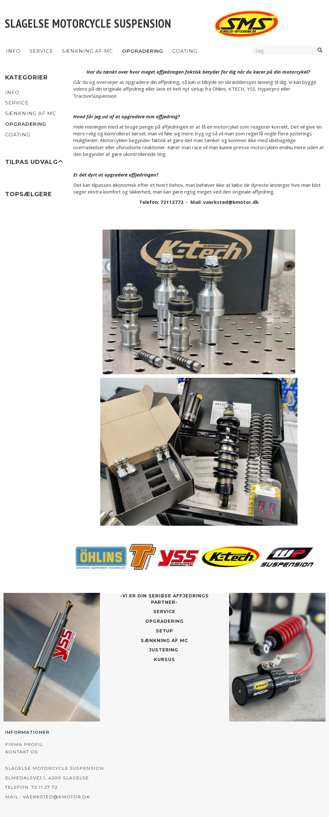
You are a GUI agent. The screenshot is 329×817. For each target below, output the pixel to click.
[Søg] (320, 50)
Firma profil (24, 744)
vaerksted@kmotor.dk (231, 202)
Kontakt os (21, 751)
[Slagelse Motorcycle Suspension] (88, 23)
